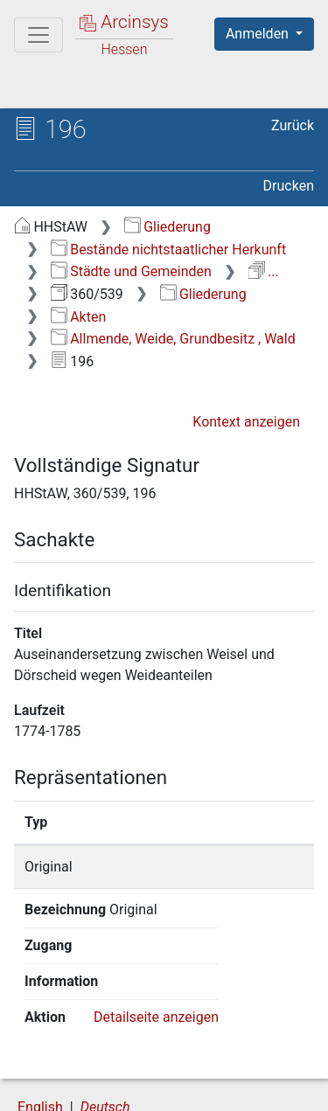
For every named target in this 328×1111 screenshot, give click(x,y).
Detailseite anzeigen (156, 945)
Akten (78, 317)
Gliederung (167, 227)
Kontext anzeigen (246, 421)
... (263, 271)
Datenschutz (232, 1069)
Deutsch (105, 1035)
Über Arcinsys (101, 1069)
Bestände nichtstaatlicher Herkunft (168, 249)
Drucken (288, 185)
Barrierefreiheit (105, 1087)
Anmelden (259, 33)
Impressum (235, 1087)
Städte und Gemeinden (131, 271)
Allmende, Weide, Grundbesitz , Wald (173, 338)
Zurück (292, 125)
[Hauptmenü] (38, 34)
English (40, 1035)
